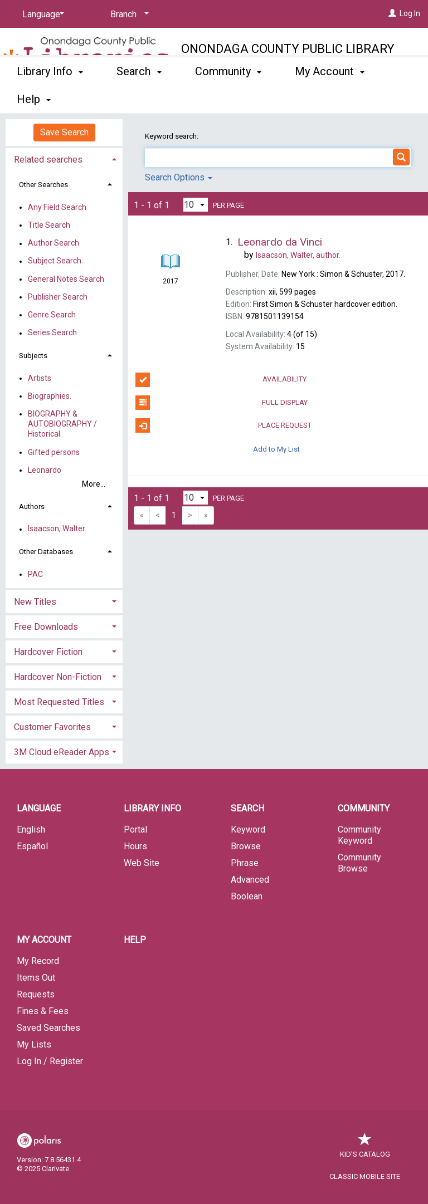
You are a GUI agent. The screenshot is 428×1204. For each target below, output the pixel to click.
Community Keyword (359, 835)
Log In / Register (50, 1061)
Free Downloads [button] (46, 626)
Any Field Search (57, 207)
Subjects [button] (33, 355)
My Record (38, 961)
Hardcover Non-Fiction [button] (57, 677)
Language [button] (39, 808)
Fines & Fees (43, 1011)
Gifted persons (54, 452)
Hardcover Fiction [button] (48, 652)
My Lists (34, 1044)
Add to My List (276, 448)
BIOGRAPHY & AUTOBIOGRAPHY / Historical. (62, 423)
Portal (135, 829)
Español (32, 846)
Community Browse (359, 863)
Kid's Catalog (365, 1148)
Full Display (221, 402)
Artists (39, 378)
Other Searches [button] (43, 184)
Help (135, 939)
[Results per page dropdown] (195, 205)
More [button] (317, 99)
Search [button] (138, 97)
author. (298, 255)
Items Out (36, 977)
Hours (135, 846)
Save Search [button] (64, 132)
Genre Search (52, 314)
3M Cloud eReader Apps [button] (61, 752)
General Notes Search (66, 279)
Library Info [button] (50, 97)
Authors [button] (32, 506)
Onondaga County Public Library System (288, 56)
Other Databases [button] (46, 551)
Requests (36, 994)
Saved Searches (48, 1027)
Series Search (52, 333)
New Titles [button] (35, 601)
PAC (35, 574)
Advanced (250, 879)
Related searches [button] (48, 159)
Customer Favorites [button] (52, 727)
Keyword (248, 829)
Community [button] (228, 97)
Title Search (49, 225)
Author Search (53, 243)
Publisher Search (57, 296)
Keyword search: (172, 136)
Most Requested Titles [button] (59, 702)
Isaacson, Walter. (57, 529)
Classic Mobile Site (364, 1176)
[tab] (64, 158)
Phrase (245, 863)
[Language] (41, 14)
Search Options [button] (178, 177)
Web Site (141, 863)
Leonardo (44, 470)
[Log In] (392, 13)
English (31, 829)
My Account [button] (44, 939)
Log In (410, 13)
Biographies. (49, 395)
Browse (246, 846)
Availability (221, 380)
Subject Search (54, 261)
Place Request (223, 425)
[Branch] (127, 14)
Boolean (246, 896)
